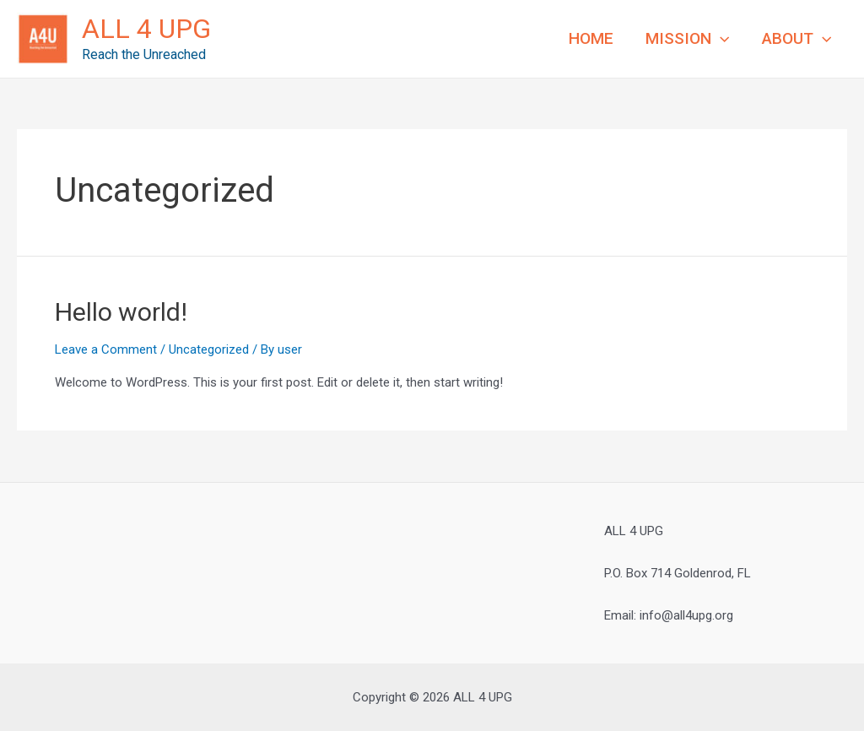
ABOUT (796, 39)
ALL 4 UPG (146, 29)
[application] (720, 39)
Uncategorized (209, 349)
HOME (591, 38)
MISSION (687, 39)
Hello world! (121, 312)
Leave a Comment (106, 349)
